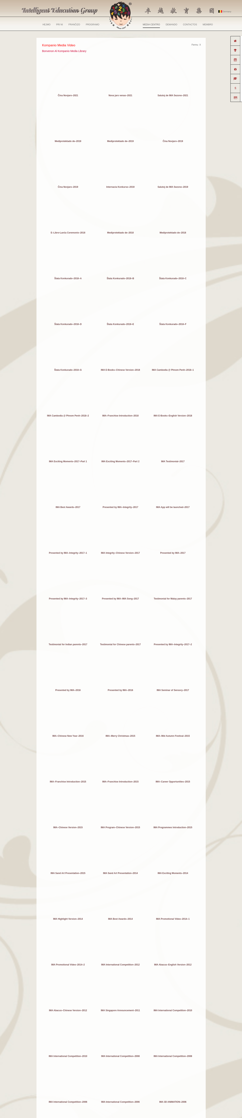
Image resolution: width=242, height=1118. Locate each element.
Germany (224, 11)
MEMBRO (208, 24)
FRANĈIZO (74, 24)
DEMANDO (171, 24)
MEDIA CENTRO (151, 25)
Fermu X (196, 44)
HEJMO (46, 24)
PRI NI (59, 24)
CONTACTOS (190, 24)
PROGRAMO (92, 24)
